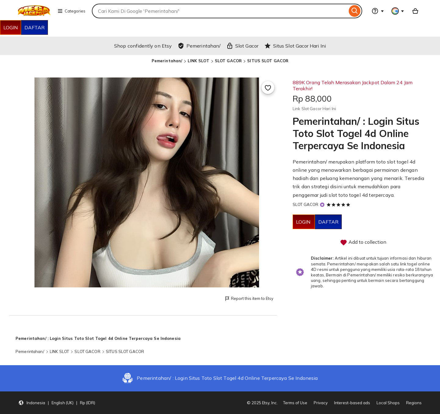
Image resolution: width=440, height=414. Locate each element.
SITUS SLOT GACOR (267, 60)
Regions (414, 402)
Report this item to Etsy (248, 299)
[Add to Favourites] (267, 87)
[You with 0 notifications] (398, 11)
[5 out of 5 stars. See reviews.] (339, 204)
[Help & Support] (378, 11)
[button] (57, 403)
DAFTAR (34, 27)
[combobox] (219, 11)
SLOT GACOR (228, 60)
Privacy (321, 402)
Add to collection (363, 242)
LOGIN (10, 27)
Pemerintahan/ (167, 60)
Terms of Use (295, 402)
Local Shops (388, 402)
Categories (71, 11)
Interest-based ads (352, 402)
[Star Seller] (322, 205)
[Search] (354, 11)
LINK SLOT (198, 60)
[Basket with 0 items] (415, 11)
